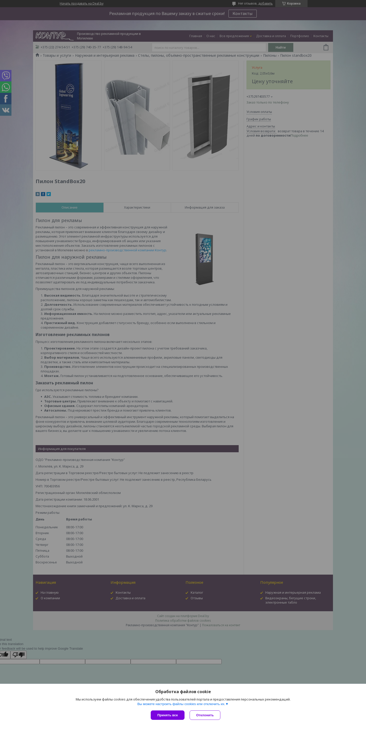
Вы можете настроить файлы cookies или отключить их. (181, 704)
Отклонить (205, 715)
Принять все (167, 715)
